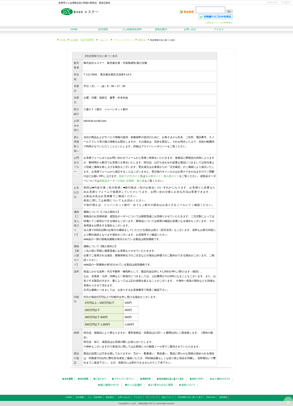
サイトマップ (152, 397)
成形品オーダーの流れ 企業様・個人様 (121, 180)
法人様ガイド (153, 176)
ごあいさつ (104, 40)
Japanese (272, 2)
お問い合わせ (124, 397)
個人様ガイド (171, 176)
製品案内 (110, 397)
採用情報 (223, 397)
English (285, 2)
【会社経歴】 (87, 39)
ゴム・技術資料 (95, 397)
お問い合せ (190, 29)
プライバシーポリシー (123, 40)
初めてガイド (168, 397)
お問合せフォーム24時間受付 (219, 23)
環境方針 (142, 40)
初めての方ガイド (129, 176)
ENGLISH (210, 397)
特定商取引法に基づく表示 (190, 397)
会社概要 (74, 40)
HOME (63, 40)
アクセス (138, 397)
